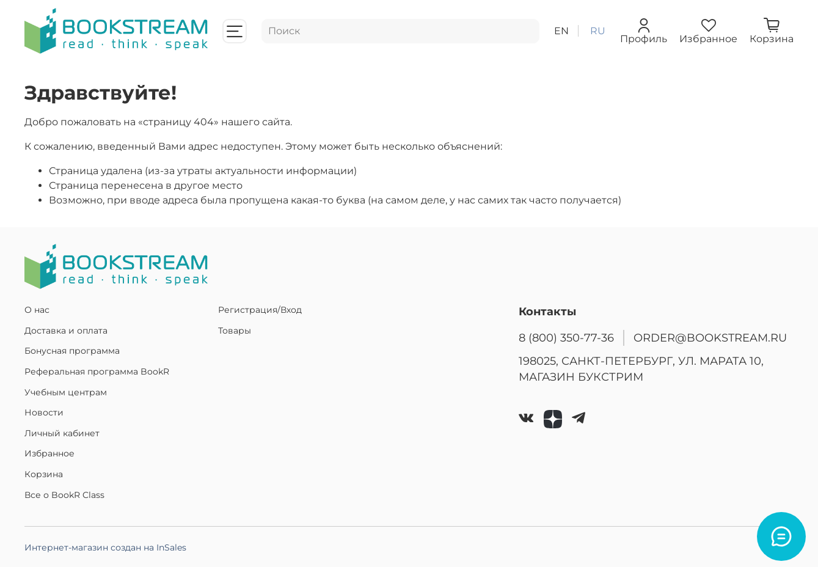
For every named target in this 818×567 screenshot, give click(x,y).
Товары (234, 330)
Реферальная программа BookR (96, 371)
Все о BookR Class (64, 494)
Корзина (43, 474)
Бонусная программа (72, 350)
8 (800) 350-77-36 (566, 337)
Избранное (49, 453)
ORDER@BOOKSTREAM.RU (710, 337)
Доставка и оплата (66, 330)
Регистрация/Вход (260, 309)
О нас (36, 309)
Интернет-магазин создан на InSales (105, 547)
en (561, 31)
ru (597, 31)
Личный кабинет (62, 433)
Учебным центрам (65, 392)
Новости (44, 412)
